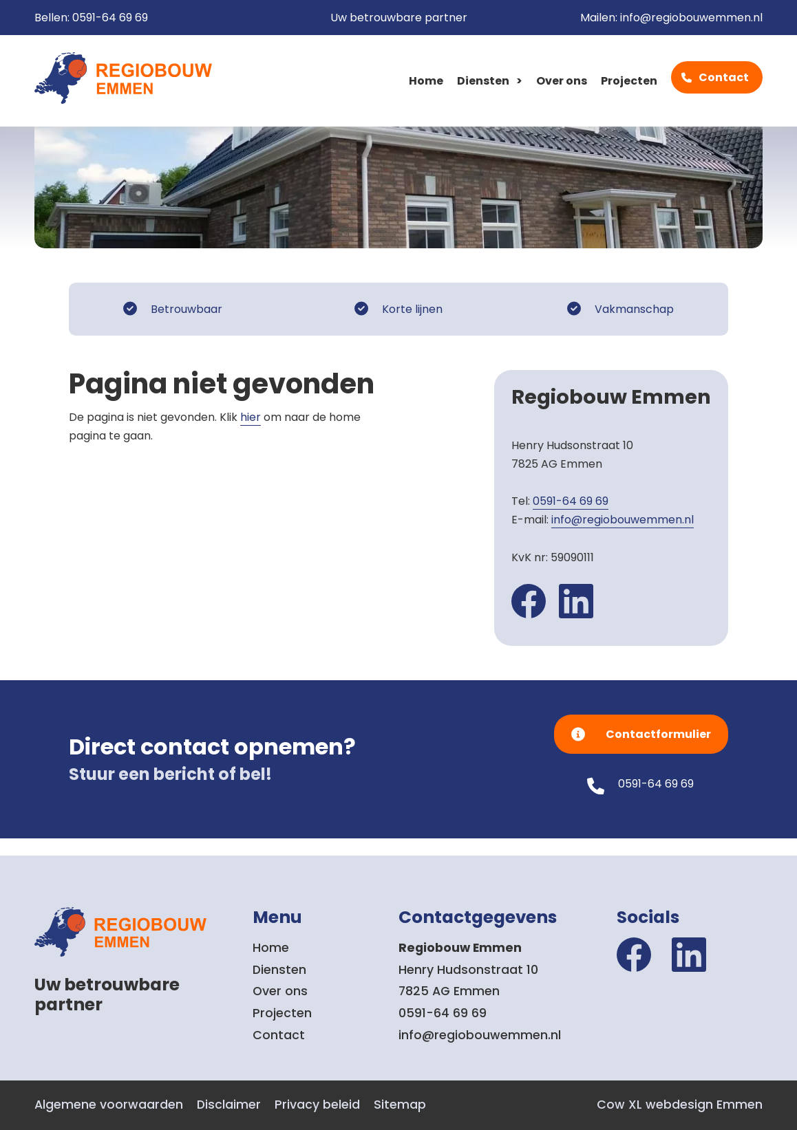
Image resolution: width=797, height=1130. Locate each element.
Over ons (561, 81)
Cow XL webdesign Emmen (680, 1104)
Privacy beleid (317, 1104)
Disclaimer (229, 1104)
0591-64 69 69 (110, 17)
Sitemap (400, 1104)
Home (426, 81)
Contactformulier (658, 734)
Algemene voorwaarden (108, 1104)
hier (250, 417)
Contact (724, 77)
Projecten (629, 81)
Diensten (483, 81)
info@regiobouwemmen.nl (691, 17)
